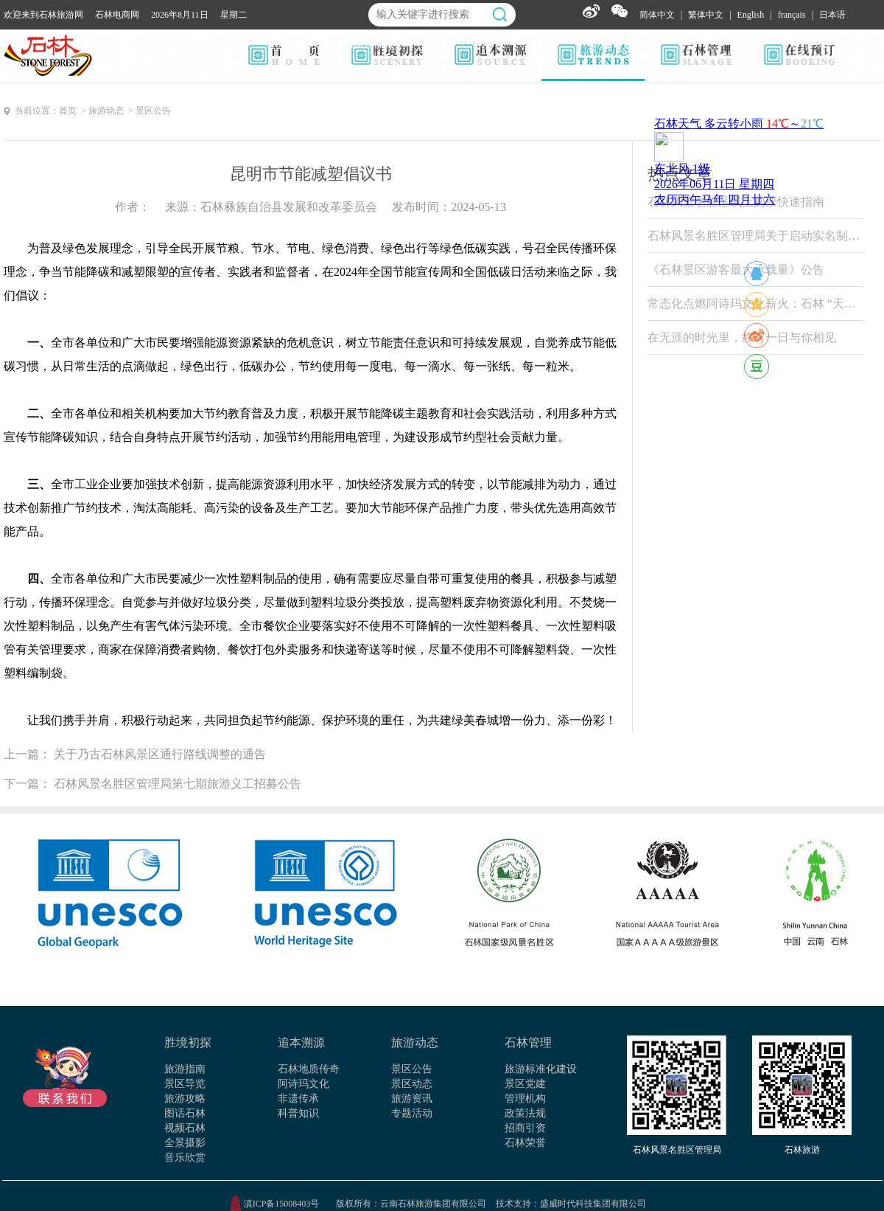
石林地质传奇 (309, 1069)
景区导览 (185, 1083)
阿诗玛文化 (303, 1083)
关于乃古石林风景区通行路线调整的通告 (160, 754)
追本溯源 (301, 1042)
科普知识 (298, 1113)
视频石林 (185, 1128)
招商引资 (525, 1128)
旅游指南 (185, 1069)
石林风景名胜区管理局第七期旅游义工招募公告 (177, 783)
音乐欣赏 (185, 1157)
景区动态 (411, 1083)
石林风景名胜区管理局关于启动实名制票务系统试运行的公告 (756, 235)
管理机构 (525, 1098)
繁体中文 (705, 15)
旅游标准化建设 (541, 1069)
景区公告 (411, 1069)
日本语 (832, 15)
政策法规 (525, 1113)
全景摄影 (185, 1142)
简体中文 (657, 15)
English (751, 15)
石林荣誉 (525, 1142)
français (792, 15)
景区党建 (525, 1083)
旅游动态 (414, 1042)
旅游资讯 (411, 1098)
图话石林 (185, 1113)
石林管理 (528, 1042)
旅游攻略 (185, 1098)
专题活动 (411, 1113)
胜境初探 (187, 1042)
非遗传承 (298, 1098)
